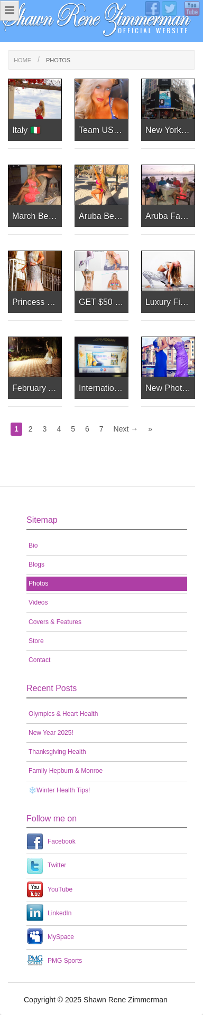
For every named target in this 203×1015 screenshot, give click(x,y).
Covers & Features (55, 622)
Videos (38, 602)
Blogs (36, 564)
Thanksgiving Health (57, 751)
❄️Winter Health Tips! (59, 790)
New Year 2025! (51, 732)
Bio (33, 545)
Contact (39, 660)
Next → (126, 429)
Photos (38, 583)
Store (36, 641)
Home (22, 60)
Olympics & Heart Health (63, 713)
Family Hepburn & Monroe (66, 770)
